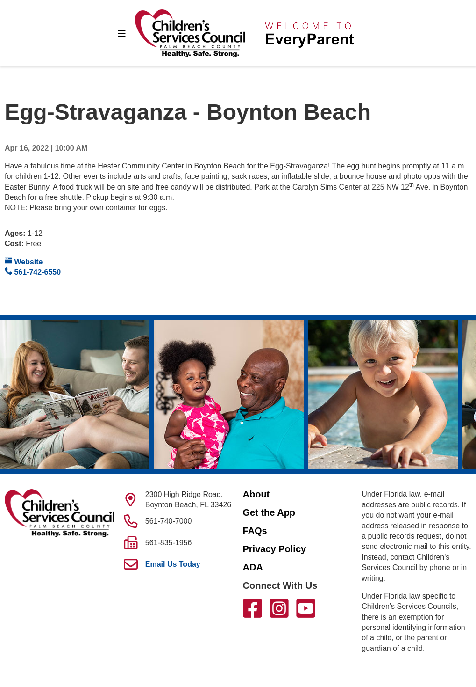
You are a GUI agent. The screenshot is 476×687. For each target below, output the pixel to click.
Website (24, 261)
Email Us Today (172, 564)
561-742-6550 (33, 271)
